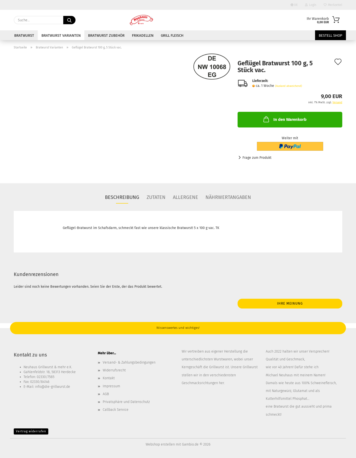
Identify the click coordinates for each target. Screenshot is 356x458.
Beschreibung (122, 197)
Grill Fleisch (172, 35)
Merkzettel (333, 5)
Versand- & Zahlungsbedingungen (129, 362)
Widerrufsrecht (114, 370)
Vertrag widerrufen (31, 431)
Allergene (185, 197)
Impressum (111, 386)
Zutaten (156, 197)
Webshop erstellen (160, 444)
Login (310, 5)
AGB (106, 394)
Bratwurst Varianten (61, 35)
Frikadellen (142, 35)
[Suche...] (69, 20)
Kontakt (109, 378)
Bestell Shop (330, 35)
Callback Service (115, 410)
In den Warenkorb (284, 119)
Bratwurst (24, 35)
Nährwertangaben (228, 197)
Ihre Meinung (290, 303)
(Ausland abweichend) (288, 86)
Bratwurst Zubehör (106, 35)
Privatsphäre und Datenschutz (126, 402)
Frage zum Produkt (256, 158)
